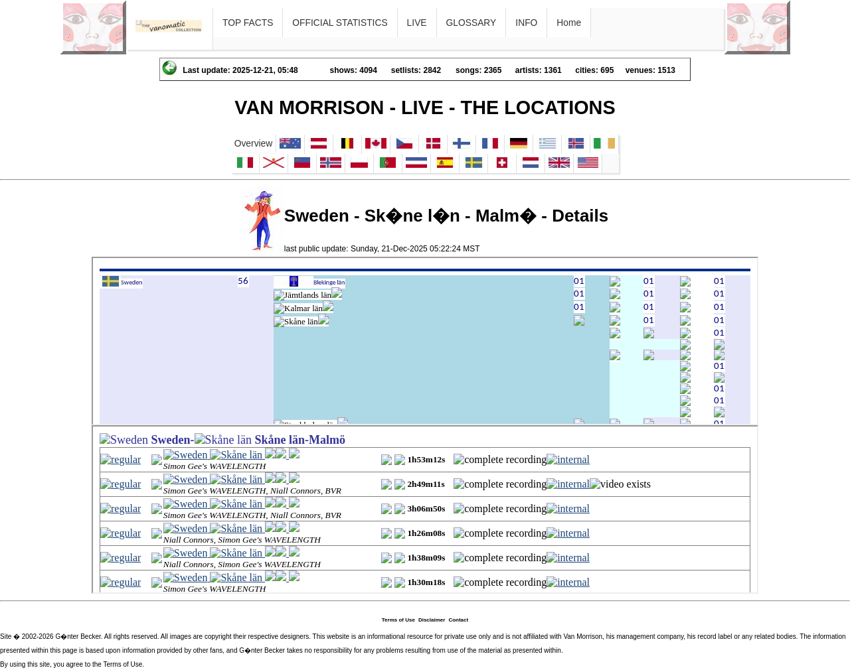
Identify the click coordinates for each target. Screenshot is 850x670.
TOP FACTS (247, 22)
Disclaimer (431, 620)
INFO (526, 22)
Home (568, 22)
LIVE (417, 22)
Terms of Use (398, 620)
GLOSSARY (471, 22)
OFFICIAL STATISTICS (339, 22)
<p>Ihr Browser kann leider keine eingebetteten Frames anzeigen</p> (425, 341)
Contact (458, 620)
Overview (253, 143)
